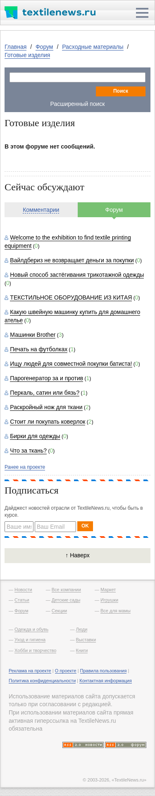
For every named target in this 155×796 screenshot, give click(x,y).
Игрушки (109, 599)
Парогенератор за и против (46, 378)
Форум (44, 46)
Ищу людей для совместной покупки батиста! (71, 363)
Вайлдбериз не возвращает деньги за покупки (72, 260)
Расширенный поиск (77, 104)
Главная (15, 46)
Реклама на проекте (30, 670)
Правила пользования (103, 670)
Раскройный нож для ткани (46, 407)
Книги (82, 650)
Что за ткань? (28, 450)
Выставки (86, 639)
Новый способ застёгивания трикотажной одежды (77, 274)
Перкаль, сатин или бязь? (44, 392)
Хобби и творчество (35, 650)
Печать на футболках (38, 349)
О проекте (65, 670)
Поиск (120, 91)
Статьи (21, 599)
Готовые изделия (27, 55)
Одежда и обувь (31, 629)
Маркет (108, 589)
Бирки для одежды (35, 436)
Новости (23, 589)
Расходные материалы (92, 46)
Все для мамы (115, 610)
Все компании (66, 589)
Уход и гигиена (29, 639)
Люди (82, 629)
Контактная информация (105, 680)
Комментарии (41, 209)
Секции (59, 610)
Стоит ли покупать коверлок (47, 421)
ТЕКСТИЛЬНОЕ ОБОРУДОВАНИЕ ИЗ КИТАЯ (71, 297)
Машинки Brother (32, 334)
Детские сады (66, 599)
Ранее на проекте (25, 467)
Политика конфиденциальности (42, 680)
